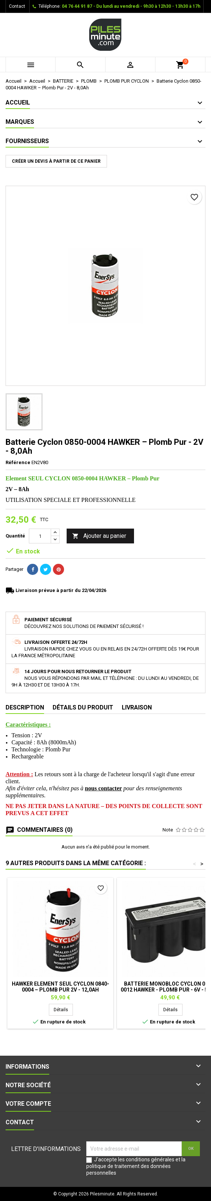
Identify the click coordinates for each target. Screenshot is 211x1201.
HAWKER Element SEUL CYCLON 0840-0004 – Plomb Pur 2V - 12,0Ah (60, 987)
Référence (18, 462)
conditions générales (150, 1159)
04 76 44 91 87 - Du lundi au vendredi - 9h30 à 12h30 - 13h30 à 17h (131, 6)
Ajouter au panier (99, 536)
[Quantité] (40, 536)
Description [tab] (25, 707)
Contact (17, 6)
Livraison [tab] (137, 707)
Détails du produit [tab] (83, 707)
